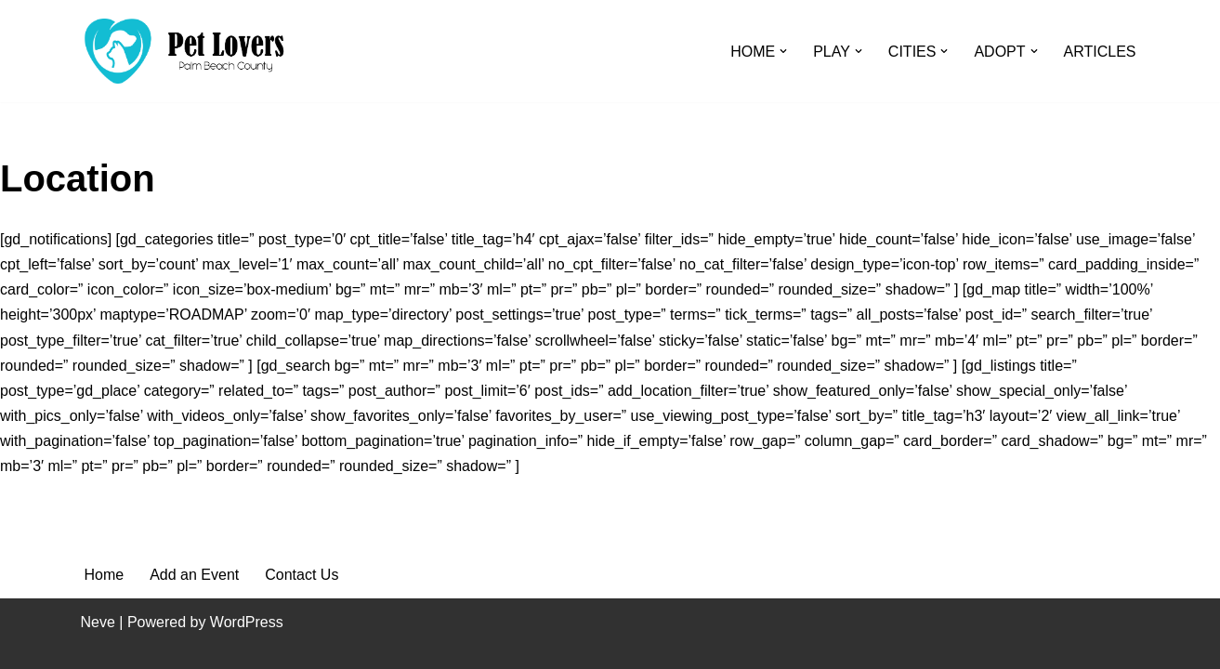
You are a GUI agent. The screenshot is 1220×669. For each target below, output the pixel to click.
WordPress (246, 622)
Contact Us (301, 575)
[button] (783, 51)
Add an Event (194, 575)
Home (105, 575)
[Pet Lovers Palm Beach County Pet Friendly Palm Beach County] (184, 51)
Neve (98, 622)
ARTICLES (1100, 51)
